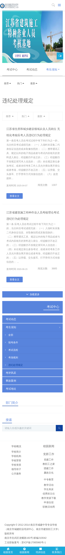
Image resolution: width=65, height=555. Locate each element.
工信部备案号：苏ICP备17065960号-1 (25, 542)
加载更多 (33, 294)
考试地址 (11, 388)
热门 (20, 83)
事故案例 (11, 380)
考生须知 (51, 69)
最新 (34, 83)
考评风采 (11, 372)
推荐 (7, 83)
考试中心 (12, 69)
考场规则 (11, 357)
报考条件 (11, 342)
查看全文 (14, 196)
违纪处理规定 (13, 365)
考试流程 (11, 350)
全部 (8, 335)
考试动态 (31, 69)
